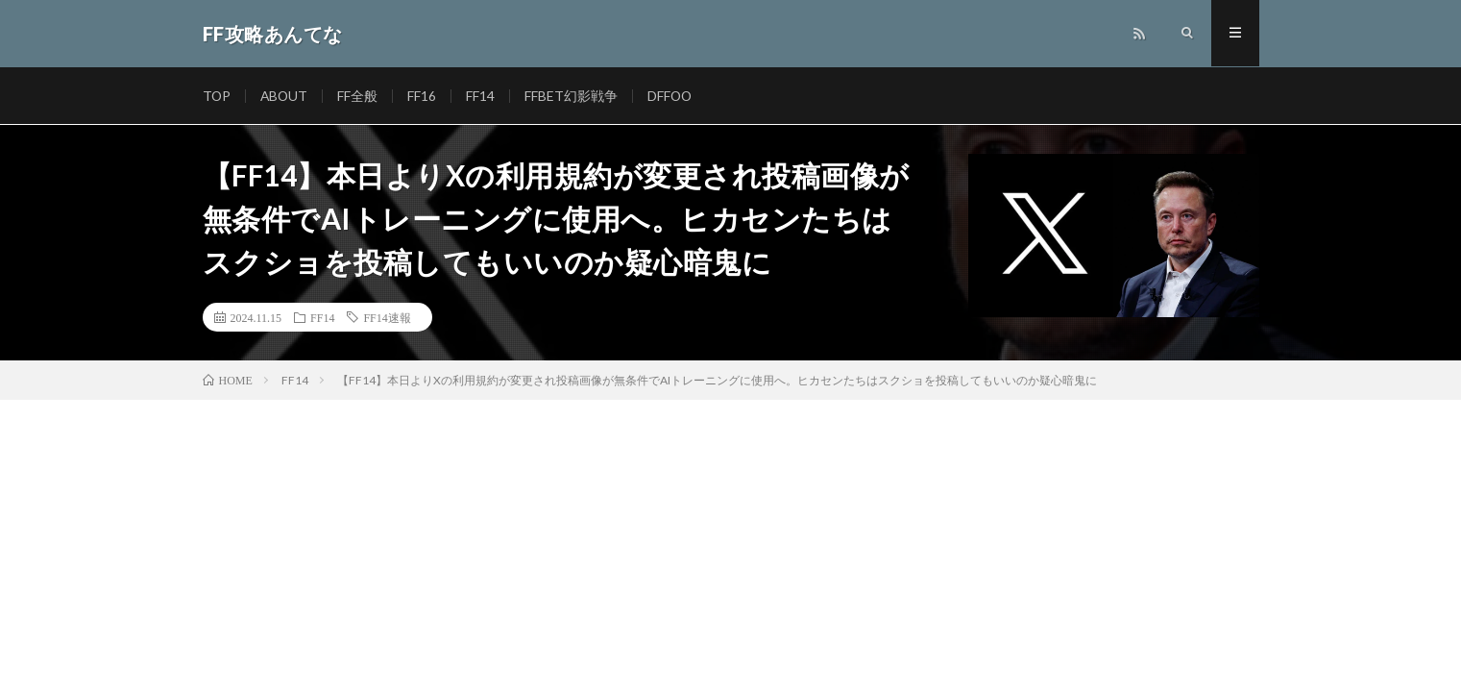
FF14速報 (386, 317)
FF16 (424, 95)
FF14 (483, 95)
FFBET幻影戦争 (574, 95)
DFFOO (673, 95)
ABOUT (285, 95)
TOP (217, 95)
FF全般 (360, 95)
